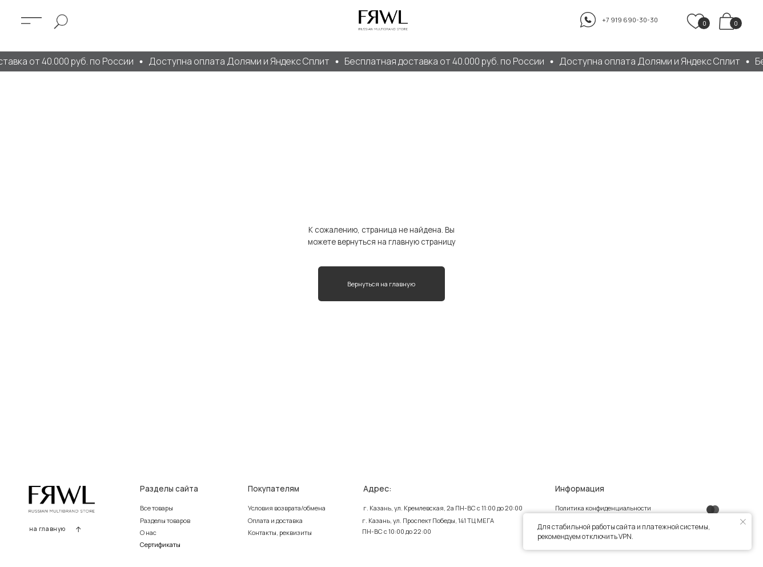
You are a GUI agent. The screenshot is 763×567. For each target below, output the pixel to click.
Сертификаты (160, 544)
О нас (148, 532)
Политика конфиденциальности (603, 508)
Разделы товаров (165, 520)
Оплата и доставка (275, 520)
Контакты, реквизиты (280, 532)
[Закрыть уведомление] (743, 522)
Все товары (156, 508)
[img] (726, 21)
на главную (47, 529)
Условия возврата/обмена (287, 508)
